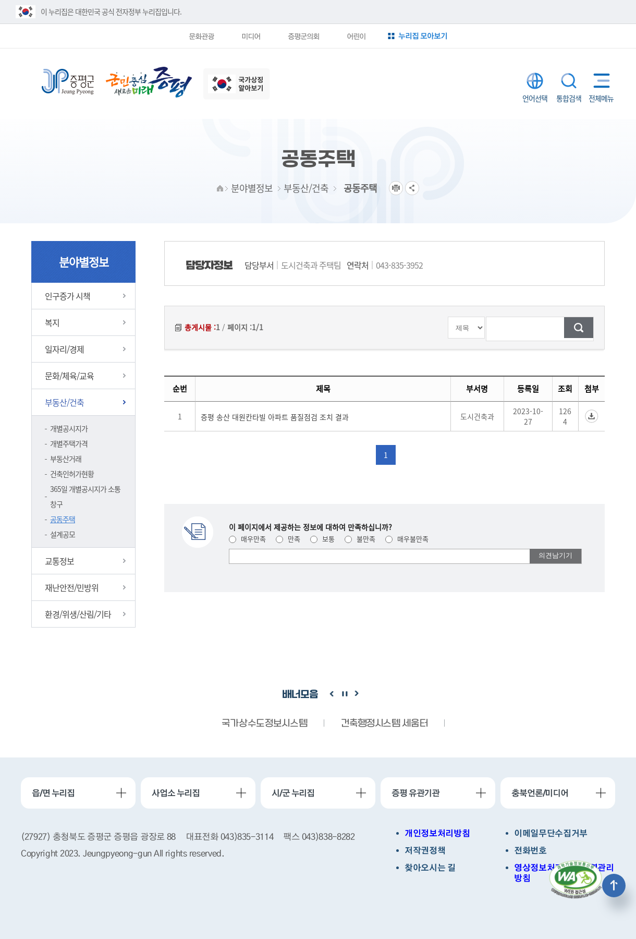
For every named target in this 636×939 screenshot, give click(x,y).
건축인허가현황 (72, 473)
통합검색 (568, 81)
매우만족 (247, 539)
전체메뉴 (599, 80)
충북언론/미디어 (539, 793)
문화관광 (201, 36)
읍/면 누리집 (53, 793)
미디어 (250, 36)
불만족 (360, 539)
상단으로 (614, 885)
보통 (322, 539)
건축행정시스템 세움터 (384, 723)
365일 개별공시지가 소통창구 (85, 496)
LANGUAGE (535, 81)
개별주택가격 (69, 443)
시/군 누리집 (293, 793)
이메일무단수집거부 (551, 833)
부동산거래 (65, 458)
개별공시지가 (69, 428)
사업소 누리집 (176, 793)
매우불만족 (407, 539)
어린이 (356, 36)
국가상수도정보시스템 (264, 723)
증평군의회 (303, 36)
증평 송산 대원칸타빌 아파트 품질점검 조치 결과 (275, 417)
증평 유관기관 (415, 793)
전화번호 (530, 850)
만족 (288, 539)
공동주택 (62, 519)
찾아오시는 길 (430, 867)
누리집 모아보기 (422, 35)
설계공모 (62, 534)
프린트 (396, 188)
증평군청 (68, 82)
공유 (412, 188)
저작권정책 (425, 850)
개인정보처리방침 (437, 833)
